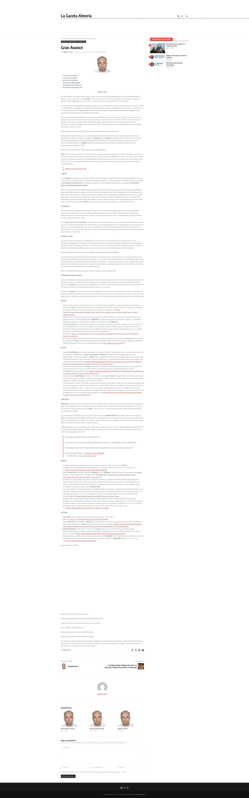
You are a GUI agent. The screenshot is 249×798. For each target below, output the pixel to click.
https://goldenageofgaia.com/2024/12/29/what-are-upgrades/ (88, 508)
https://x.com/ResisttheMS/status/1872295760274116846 (89, 519)
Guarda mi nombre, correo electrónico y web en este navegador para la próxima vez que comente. (95, 772)
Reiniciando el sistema (68, 728)
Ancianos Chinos (123, 728)
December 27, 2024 (90, 456)
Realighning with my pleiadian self (76, 169)
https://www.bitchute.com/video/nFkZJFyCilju (81, 541)
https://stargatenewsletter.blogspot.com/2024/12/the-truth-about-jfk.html (94, 496)
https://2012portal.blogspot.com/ (114, 343)
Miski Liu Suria (68, 52)
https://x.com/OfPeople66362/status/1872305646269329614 (86, 470)
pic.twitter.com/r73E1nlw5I (94, 453)
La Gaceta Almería (76, 15)
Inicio (62, 38)
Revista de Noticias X (140, 794)
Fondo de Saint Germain (96, 728)
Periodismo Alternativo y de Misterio (76, 38)
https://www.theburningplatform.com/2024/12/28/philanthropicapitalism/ (101, 533)
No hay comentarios (82, 52)
